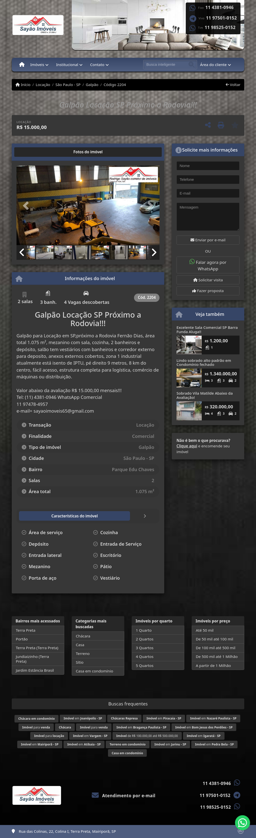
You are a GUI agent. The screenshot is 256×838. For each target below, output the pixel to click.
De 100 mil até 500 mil (215, 647)
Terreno (83, 653)
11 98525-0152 (220, 27)
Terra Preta (25, 630)
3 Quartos (145, 647)
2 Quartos (145, 638)
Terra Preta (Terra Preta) (37, 647)
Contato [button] (97, 64)
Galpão (92, 84)
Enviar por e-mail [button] (208, 239)
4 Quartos (145, 656)
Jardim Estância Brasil (35, 670)
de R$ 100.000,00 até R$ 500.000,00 (147, 736)
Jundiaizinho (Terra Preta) (32, 659)
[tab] (32, 152)
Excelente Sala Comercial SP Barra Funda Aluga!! (207, 329)
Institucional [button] (67, 64)
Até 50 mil (205, 630)
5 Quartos (145, 665)
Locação (43, 84)
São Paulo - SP (68, 84)
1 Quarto (144, 630)
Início (23, 84)
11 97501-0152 (221, 18)
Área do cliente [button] (213, 64)
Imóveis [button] (37, 64)
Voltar (233, 84)
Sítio (80, 662)
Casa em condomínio (94, 670)
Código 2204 (115, 84)
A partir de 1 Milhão (213, 665)
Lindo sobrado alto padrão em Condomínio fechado (203, 362)
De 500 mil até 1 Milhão (217, 656)
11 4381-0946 (220, 7)
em (83, 718)
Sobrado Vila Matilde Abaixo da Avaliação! (204, 395)
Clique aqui (186, 445)
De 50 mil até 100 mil (214, 638)
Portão (22, 638)
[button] (27, 206)
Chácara (83, 635)
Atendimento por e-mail (124, 795)
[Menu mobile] (21, 64)
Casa (80, 644)
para (36, 727)
